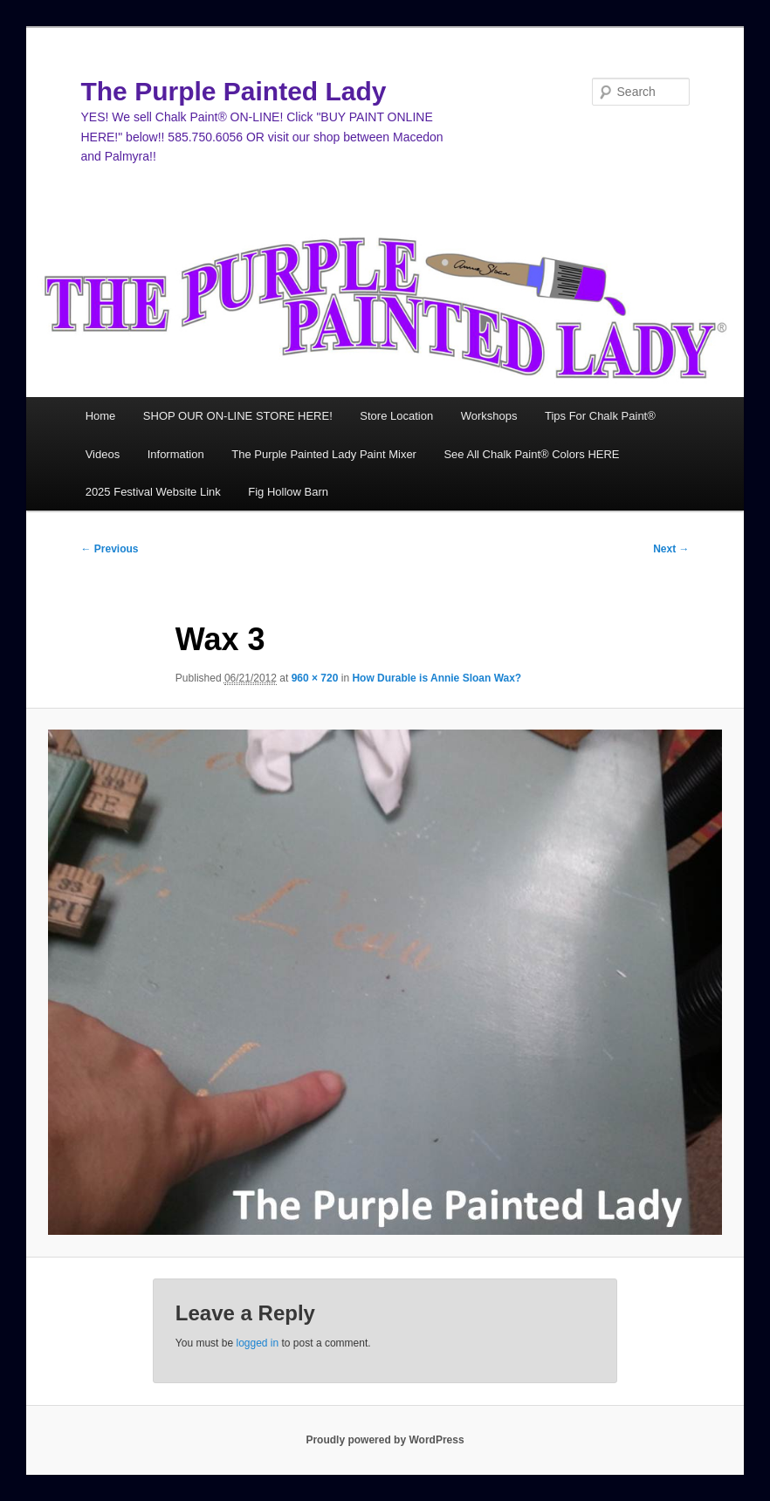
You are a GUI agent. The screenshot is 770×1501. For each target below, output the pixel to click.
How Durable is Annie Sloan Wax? (436, 678)
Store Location (396, 415)
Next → (671, 549)
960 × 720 (315, 678)
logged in (257, 1343)
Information (176, 454)
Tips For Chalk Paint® (600, 415)
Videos (103, 454)
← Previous (109, 549)
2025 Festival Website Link (153, 491)
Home (101, 415)
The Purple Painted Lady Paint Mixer (323, 454)
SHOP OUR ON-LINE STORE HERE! (238, 415)
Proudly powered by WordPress (385, 1440)
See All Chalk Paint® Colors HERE (531, 454)
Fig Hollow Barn (288, 491)
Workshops (489, 415)
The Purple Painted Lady (233, 91)
